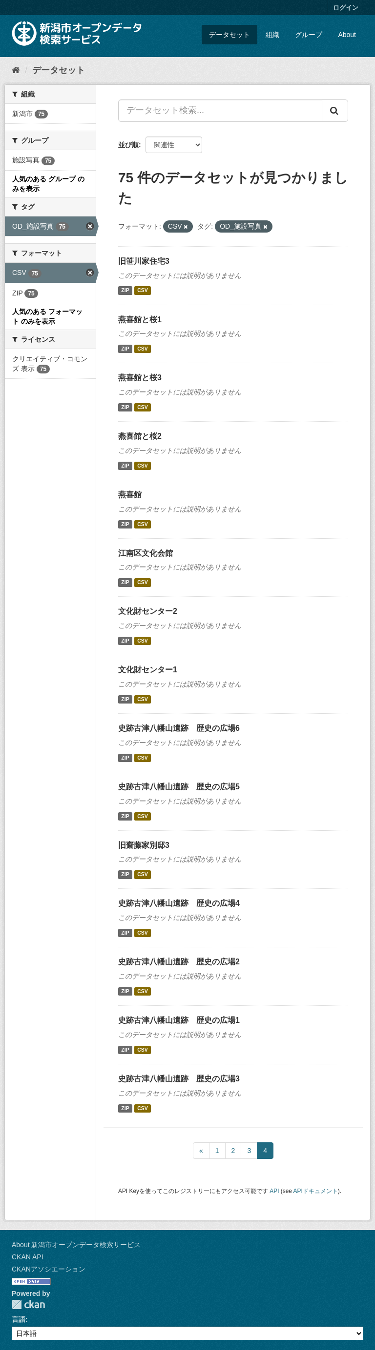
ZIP (125, 290)
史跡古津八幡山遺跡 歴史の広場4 (179, 903)
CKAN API (27, 1257)
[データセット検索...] (220, 110)
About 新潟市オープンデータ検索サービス (76, 1245)
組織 (272, 35)
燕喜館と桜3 (140, 377)
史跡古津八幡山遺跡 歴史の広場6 (179, 728)
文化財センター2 (147, 611)
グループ (308, 35)
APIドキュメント (315, 1191)
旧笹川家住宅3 (143, 261)
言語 (18, 1319)
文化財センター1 (147, 669)
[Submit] (335, 110)
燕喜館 (130, 494)
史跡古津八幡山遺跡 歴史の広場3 (179, 1079)
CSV (142, 290)
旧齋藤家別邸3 (143, 845)
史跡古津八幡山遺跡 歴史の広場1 (179, 1020)
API (274, 1191)
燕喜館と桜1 (140, 319)
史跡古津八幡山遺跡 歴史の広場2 (179, 962)
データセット (229, 35)
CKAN (28, 1304)
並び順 (128, 145)
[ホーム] (16, 70)
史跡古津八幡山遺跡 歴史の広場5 (179, 787)
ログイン (345, 7)
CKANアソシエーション (48, 1269)
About (347, 35)
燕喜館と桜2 (140, 436)
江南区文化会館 (145, 553)
